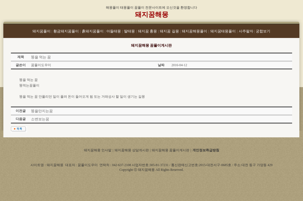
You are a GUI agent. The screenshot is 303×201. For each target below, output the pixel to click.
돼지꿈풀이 (41, 31)
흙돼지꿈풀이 (93, 31)
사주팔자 (246, 31)
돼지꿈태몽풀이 (223, 31)
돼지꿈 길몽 (169, 31)
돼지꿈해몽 (151, 14)
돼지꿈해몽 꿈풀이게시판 (170, 150)
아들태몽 (113, 31)
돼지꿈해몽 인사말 (97, 150)
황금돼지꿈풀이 (66, 31)
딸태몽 (129, 31)
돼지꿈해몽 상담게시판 (131, 150)
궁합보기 (263, 31)
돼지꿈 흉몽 (147, 31)
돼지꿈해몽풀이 (194, 31)
